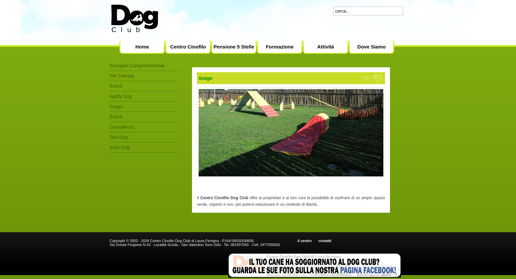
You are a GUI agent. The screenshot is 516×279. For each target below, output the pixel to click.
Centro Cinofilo (188, 46)
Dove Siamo (371, 46)
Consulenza (122, 127)
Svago (116, 106)
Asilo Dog (119, 147)
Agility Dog (121, 96)
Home (142, 46)
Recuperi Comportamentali (137, 65)
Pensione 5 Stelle (233, 46)
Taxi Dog (118, 137)
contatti (325, 241)
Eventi (116, 86)
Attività (325, 46)
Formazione (280, 46)
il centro (305, 241)
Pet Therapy (122, 75)
